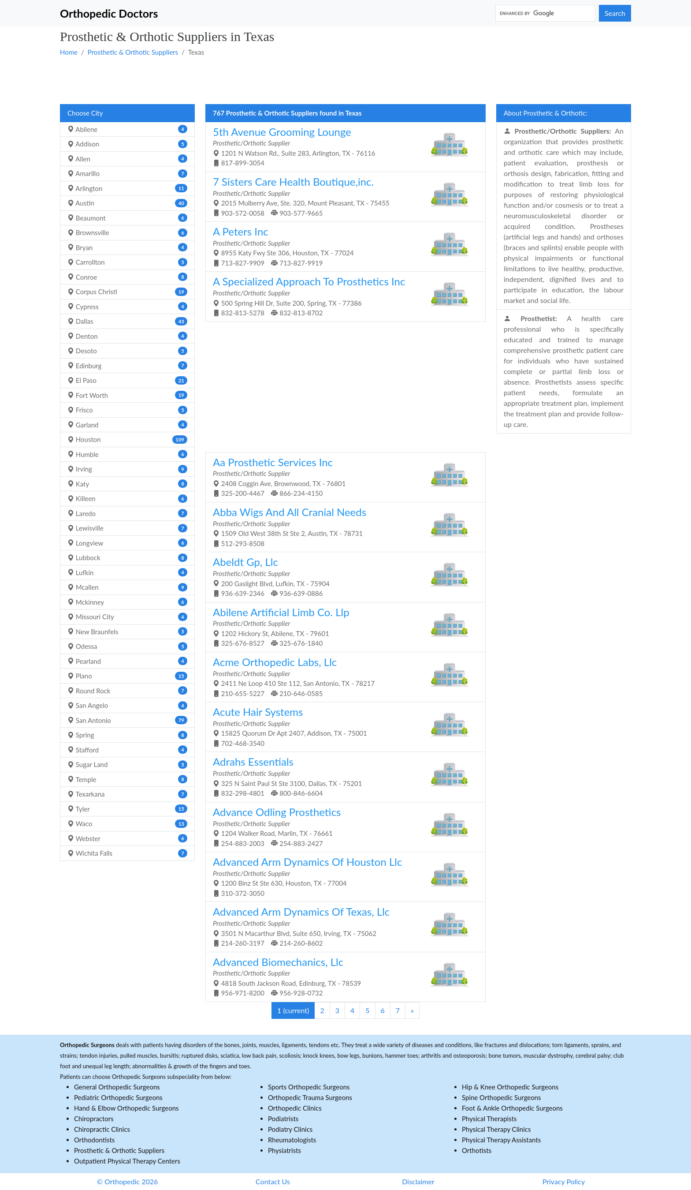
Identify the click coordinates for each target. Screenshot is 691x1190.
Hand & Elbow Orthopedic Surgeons (126, 1108)
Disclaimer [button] (418, 1181)
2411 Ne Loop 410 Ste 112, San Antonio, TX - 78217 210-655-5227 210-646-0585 (342, 676)
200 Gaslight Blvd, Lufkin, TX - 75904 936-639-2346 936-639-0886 (342, 576)
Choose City (85, 113)
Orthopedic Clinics (295, 1108)
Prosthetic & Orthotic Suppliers (133, 52)
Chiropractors (94, 1119)
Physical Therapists (489, 1119)
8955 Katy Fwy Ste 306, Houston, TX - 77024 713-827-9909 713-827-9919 (342, 246)
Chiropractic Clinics (102, 1129)
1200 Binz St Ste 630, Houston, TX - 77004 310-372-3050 (342, 876)
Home (69, 52)
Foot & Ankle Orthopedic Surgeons (512, 1108)
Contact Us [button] (273, 1181)
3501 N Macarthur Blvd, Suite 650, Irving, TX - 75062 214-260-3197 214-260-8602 (342, 926)
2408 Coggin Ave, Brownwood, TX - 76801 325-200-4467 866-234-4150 (342, 477)
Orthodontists (94, 1140)
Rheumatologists (292, 1140)
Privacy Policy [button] (563, 1181)
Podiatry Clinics (290, 1129)
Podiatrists (283, 1119)
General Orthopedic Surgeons (117, 1087)
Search (615, 13)
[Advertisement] (324, 80)
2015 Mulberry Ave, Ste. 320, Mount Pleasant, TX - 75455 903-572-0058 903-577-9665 (342, 196)
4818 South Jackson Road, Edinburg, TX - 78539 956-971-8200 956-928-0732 (342, 976)
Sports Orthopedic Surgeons (309, 1087)
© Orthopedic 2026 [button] (127, 1181)
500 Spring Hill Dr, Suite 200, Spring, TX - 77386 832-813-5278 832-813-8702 (342, 296)
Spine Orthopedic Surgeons (501, 1097)
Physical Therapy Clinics (496, 1129)
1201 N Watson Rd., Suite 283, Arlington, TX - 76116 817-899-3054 (342, 146)
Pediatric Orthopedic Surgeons (118, 1097)
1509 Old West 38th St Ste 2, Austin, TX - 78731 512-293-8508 (342, 526)
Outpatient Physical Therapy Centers (127, 1161)
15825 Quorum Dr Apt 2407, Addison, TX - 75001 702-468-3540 (342, 726)
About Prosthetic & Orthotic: (545, 113)
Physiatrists (284, 1150)
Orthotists (476, 1150)
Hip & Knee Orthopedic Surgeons (510, 1087)
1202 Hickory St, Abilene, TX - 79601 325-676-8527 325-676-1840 (342, 626)
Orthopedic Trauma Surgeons (310, 1097)
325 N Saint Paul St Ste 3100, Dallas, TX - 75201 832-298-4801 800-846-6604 (342, 776)
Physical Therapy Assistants (501, 1140)
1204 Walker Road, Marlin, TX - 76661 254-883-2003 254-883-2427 (342, 826)
